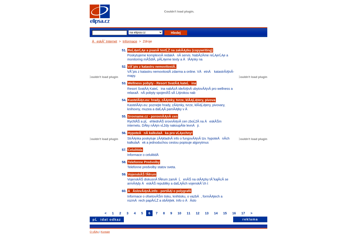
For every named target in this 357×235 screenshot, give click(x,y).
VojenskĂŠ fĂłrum (142, 174)
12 (197, 213)
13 (207, 213)
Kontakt (105, 231)
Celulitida (135, 150)
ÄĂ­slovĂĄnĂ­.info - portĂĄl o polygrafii (159, 191)
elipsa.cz (107, 15)
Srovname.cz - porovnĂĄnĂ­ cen (153, 116)
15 (225, 213)
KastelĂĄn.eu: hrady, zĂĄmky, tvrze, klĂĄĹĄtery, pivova (171, 100)
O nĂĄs (94, 231)
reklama (250, 219)
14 (216, 213)
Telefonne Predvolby (144, 162)
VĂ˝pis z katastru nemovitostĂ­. (152, 66)
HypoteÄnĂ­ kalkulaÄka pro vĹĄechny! (160, 133)
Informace (130, 41)
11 (188, 213)
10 (179, 213)
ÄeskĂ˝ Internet (104, 41)
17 (243, 213)
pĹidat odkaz (107, 219)
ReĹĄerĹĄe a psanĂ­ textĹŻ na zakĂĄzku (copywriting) (170, 50)
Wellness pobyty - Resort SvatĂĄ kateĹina (162, 83)
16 (234, 213)
